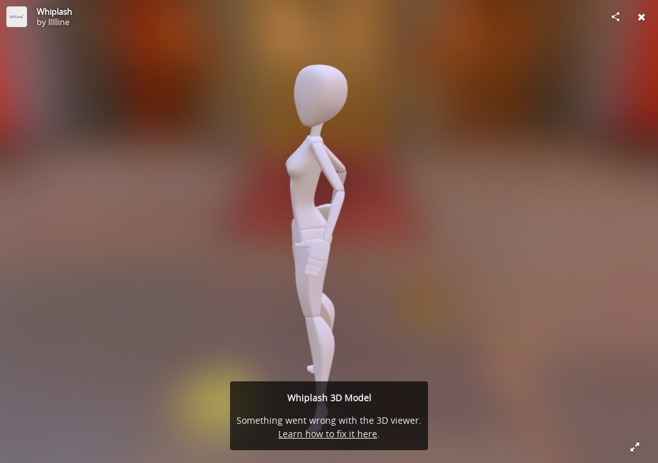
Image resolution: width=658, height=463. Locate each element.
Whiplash (54, 11)
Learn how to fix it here (327, 434)
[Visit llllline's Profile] (16, 16)
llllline (58, 22)
